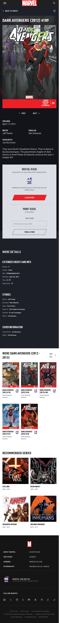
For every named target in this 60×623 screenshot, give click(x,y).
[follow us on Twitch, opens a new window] (48, 600)
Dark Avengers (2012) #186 (26, 432)
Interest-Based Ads (30, 617)
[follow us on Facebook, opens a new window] (4, 600)
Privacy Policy (24, 611)
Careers (7, 562)
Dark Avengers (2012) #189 (26, 391)
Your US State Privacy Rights (40, 611)
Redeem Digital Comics (39, 566)
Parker (4, 395)
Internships (8, 566)
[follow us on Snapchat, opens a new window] (35, 600)
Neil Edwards (35, 133)
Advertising (34, 552)
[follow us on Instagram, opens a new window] (17, 600)
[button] (4, 3)
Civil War (5, 486)
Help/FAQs (7, 557)
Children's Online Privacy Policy (44, 614)
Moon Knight (35, 486)
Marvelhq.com (35, 562)
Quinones (5, 397)
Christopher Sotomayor (17, 309)
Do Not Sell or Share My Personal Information (18, 614)
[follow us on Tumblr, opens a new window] (23, 600)
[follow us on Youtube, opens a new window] (29, 600)
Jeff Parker (7, 133)
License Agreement (16, 617)
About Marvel (9, 552)
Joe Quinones (8, 142)
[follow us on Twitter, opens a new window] (11, 600)
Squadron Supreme (9, 524)
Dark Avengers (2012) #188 (45, 391)
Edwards (9, 395)
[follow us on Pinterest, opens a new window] (42, 600)
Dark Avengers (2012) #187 (8, 432)
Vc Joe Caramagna (15, 313)
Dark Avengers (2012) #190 (8, 391)
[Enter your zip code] (29, 223)
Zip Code (29, 218)
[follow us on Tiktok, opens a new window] (54, 600)
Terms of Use (14, 611)
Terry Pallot (11, 306)
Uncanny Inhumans (37, 524)
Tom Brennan (12, 316)
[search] (54, 3)
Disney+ (32, 557)
